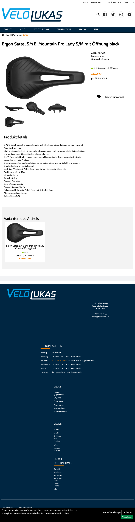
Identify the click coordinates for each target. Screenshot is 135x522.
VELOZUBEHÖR (41, 29)
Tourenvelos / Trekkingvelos (57, 403)
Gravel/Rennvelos (57, 411)
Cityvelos (57, 398)
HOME (85, 2)
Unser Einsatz (57, 484)
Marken (82, 29)
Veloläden (57, 472)
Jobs (55, 489)
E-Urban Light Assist (57, 443)
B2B (119, 2)
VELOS (23, 29)
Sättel (25, 35)
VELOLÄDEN (110, 2)
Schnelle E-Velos (57, 449)
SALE (96, 29)
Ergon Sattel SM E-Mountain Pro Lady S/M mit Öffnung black (60, 44)
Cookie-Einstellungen (111, 512)
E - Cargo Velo (57, 437)
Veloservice (57, 475)
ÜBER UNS (129, 2)
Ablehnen (128, 512)
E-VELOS (8, 29)
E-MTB (56, 429)
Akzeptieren (127, 517)
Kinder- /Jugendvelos (57, 393)
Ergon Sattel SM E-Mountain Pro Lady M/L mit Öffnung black (25, 247)
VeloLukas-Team (57, 479)
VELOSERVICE (97, 2)
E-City (56, 433)
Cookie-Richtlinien (61, 513)
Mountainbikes (57, 408)
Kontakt (57, 469)
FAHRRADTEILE (64, 29)
